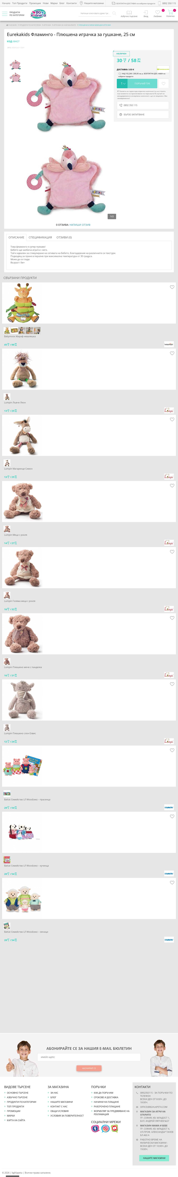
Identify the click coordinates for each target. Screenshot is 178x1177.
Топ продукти (15, 1106)
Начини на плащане (106, 1101)
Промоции (35, 3)
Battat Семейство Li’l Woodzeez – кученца (26, 865)
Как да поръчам (103, 1092)
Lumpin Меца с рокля (15, 534)
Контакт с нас (58, 1106)
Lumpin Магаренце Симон (18, 468)
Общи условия (59, 1111)
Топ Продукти (19, 3)
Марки (54, 3)
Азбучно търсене (17, 1097)
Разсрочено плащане (107, 1106)
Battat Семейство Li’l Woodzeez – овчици (26, 931)
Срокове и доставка (106, 1097)
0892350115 (146, 1092)
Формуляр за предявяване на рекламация (111, 1113)
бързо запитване (131, 114)
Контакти (71, 3)
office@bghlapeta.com (153, 1106)
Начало (6, 3)
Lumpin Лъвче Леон (15, 402)
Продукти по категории (21, 1101)
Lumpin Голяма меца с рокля (19, 601)
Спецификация (40, 237)
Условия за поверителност (67, 1115)
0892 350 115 (128, 105)
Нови (46, 3)
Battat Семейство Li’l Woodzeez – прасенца (27, 799)
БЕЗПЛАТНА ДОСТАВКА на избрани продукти (133, 3)
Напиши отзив (80, 224)
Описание (16, 237)
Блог (62, 3)
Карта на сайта (16, 1120)
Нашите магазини (61, 1101)
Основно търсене (17, 1092)
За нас (54, 1092)
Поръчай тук (142, 83)
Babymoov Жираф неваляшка (20, 336)
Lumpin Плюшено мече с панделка (23, 667)
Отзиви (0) (64, 237)
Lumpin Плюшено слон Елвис (20, 733)
